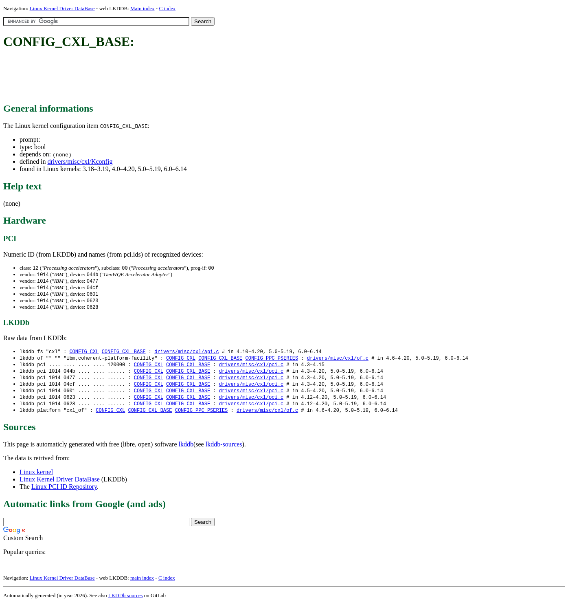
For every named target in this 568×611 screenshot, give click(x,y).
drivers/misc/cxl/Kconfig (79, 161)
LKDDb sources (125, 602)
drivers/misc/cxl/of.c (337, 361)
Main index (142, 8)
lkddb (186, 451)
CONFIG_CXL (84, 354)
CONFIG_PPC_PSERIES (271, 361)
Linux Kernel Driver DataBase (62, 8)
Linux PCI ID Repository (64, 493)
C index (167, 8)
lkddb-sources (224, 451)
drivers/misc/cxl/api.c (186, 354)
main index (142, 585)
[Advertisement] (151, 76)
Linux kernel (36, 478)
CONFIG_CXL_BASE (124, 354)
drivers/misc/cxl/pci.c (251, 368)
